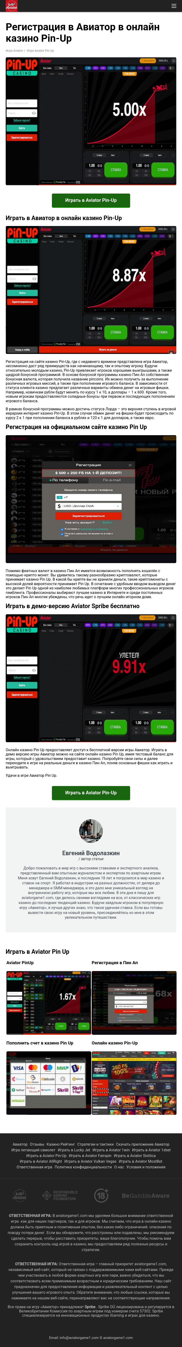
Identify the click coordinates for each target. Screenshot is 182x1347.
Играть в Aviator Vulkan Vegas (90, 1161)
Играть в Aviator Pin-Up (91, 200)
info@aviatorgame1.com (79, 1338)
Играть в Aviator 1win (111, 1150)
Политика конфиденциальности (83, 1167)
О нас (119, 1167)
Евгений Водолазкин (91, 853)
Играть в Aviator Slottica (135, 1155)
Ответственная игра (34, 1167)
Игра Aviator (14, 50)
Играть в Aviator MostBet (140, 1161)
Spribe (90, 1307)
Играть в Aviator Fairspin (90, 1155)
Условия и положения (145, 1167)
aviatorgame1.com (118, 1338)
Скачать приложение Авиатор (142, 1144)
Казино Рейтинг (61, 1144)
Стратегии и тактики (95, 1144)
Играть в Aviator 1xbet (151, 1150)
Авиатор (20, 1144)
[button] (174, 6)
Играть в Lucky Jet (74, 1150)
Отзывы (37, 1144)
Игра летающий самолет (33, 1150)
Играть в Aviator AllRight (41, 1161)
